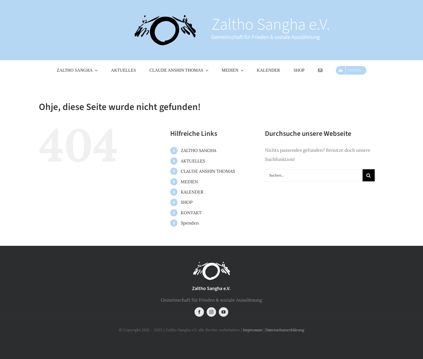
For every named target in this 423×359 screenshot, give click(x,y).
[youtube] (223, 312)
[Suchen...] (314, 175)
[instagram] (211, 312)
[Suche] (369, 175)
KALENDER (192, 192)
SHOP (187, 202)
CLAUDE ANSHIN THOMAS (208, 171)
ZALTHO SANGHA (198, 150)
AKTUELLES (193, 161)
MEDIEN (189, 181)
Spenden (190, 223)
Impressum (252, 329)
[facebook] (199, 312)
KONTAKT (191, 212)
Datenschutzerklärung (284, 329)
